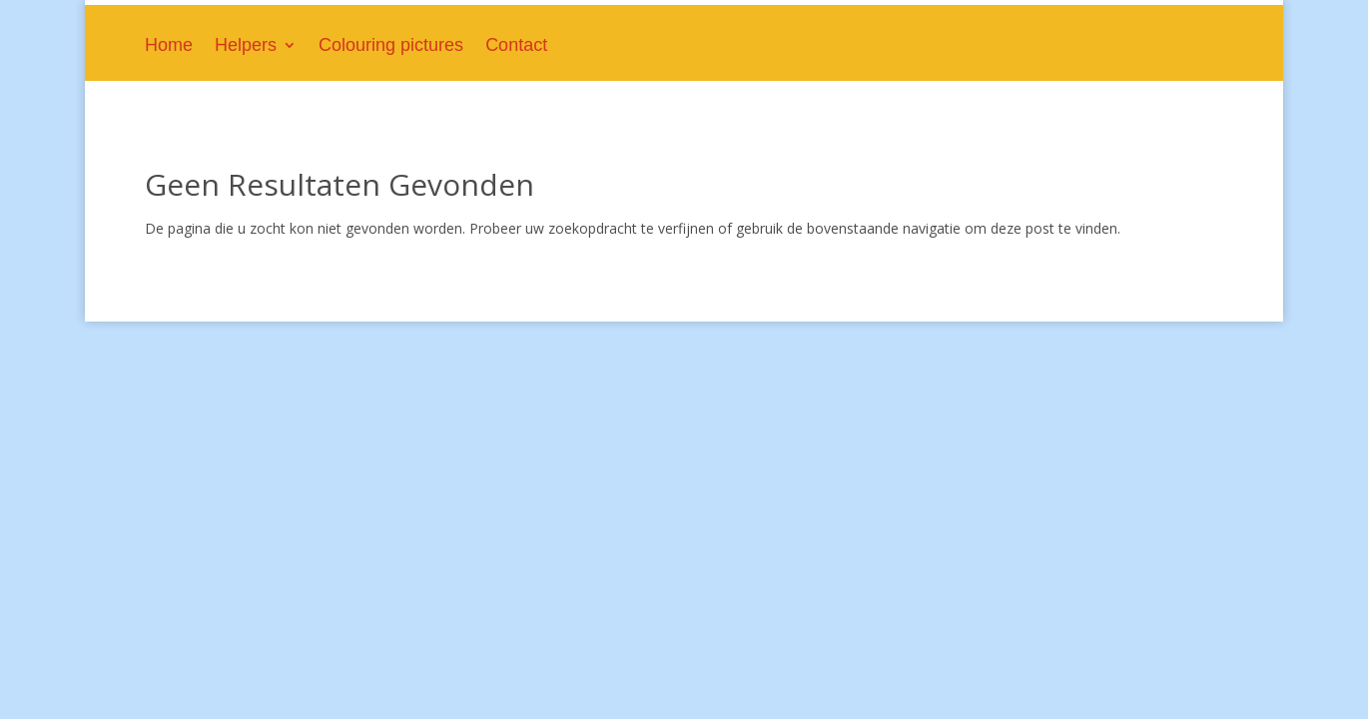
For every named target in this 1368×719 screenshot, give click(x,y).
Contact (516, 46)
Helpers (246, 46)
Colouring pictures (391, 46)
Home (169, 46)
